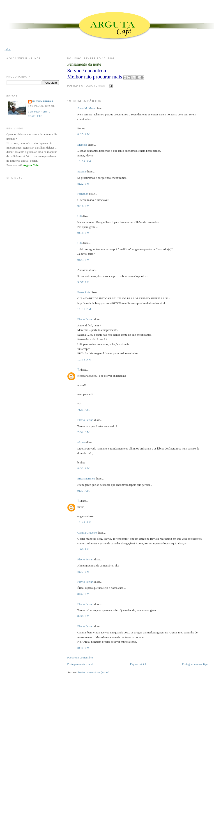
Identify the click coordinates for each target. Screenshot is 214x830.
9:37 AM (83, 490)
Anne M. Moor (86, 108)
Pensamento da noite (84, 64)
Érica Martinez (86, 478)
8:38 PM (83, 616)
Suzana (81, 171)
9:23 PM (83, 259)
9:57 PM (83, 282)
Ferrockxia (83, 292)
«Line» (81, 442)
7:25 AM (83, 409)
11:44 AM (84, 522)
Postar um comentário (80, 657)
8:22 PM (83, 183)
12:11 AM (84, 359)
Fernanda (82, 193)
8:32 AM (83, 468)
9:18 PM (83, 232)
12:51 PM (84, 161)
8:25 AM (83, 134)
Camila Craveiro (87, 532)
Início (8, 49)
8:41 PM (83, 647)
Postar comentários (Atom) (94, 672)
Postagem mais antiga (194, 664)
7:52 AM (83, 432)
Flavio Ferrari (85, 319)
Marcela (82, 144)
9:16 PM (83, 206)
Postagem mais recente (80, 664)
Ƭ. (78, 369)
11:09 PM (84, 309)
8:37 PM (83, 571)
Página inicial (138, 664)
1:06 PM (83, 549)
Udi (79, 216)
